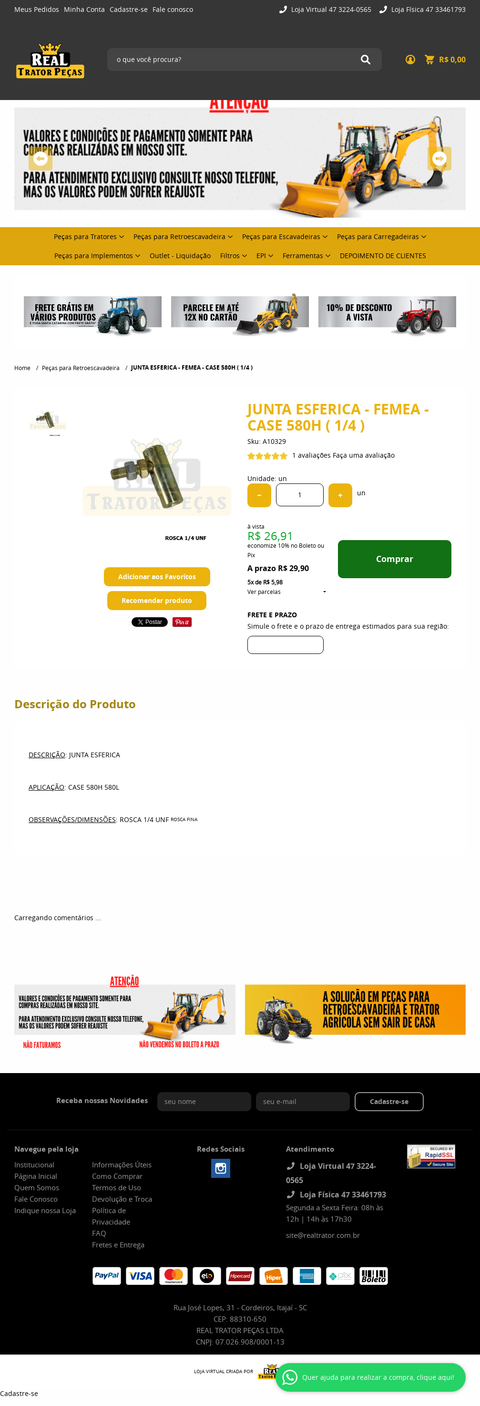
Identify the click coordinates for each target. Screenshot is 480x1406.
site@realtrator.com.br (323, 1235)
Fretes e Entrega (118, 1244)
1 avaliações (311, 455)
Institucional (34, 1164)
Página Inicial (35, 1176)
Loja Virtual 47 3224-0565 (330, 9)
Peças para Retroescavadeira (179, 236)
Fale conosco (173, 9)
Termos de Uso (116, 1187)
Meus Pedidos (36, 9)
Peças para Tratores (85, 236)
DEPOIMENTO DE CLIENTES (383, 255)
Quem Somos (36, 1187)
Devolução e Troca (122, 1199)
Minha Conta (84, 9)
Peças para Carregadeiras (378, 236)
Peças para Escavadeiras (281, 236)
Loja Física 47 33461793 (427, 9)
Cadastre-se (129, 9)
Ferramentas (303, 255)
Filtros (230, 255)
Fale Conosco (36, 1199)
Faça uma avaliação (364, 455)
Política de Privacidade (111, 1215)
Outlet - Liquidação (180, 255)
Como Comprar (117, 1176)
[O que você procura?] (365, 59)
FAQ (99, 1233)
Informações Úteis (122, 1164)
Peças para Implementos (93, 255)
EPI (261, 255)
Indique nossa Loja (45, 1210)
